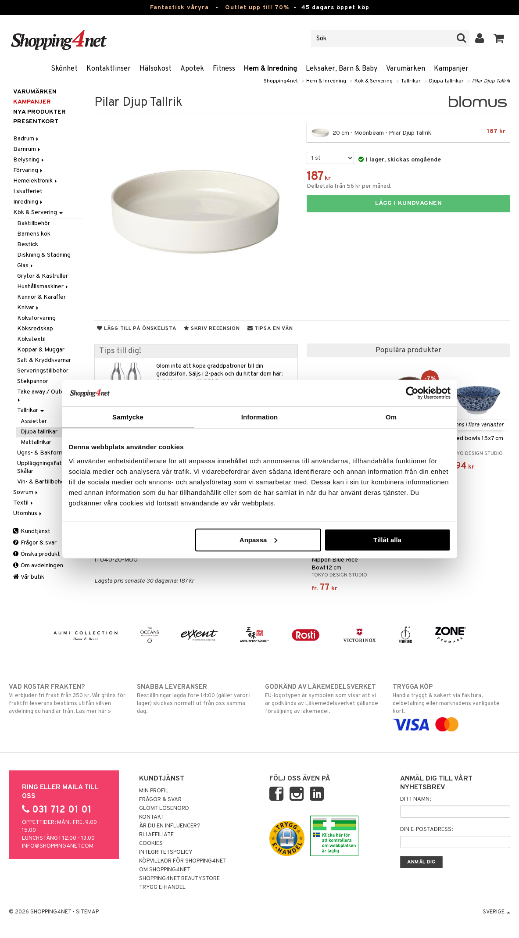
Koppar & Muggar (40, 350)
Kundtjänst (31, 531)
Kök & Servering (373, 81)
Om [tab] (391, 417)
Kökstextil (31, 339)
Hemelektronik (35, 181)
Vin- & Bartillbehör (42, 482)
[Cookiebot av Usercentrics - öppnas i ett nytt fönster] (412, 393)
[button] (499, 38)
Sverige (496, 912)
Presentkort (35, 121)
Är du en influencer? (169, 826)
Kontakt (152, 817)
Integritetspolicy (166, 852)
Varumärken (405, 68)
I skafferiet (28, 191)
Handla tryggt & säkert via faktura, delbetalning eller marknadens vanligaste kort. (451, 706)
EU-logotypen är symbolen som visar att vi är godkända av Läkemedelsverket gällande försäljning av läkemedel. (324, 699)
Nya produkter (39, 112)
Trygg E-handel (162, 887)
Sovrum (26, 492)
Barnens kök (33, 234)
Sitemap (87, 912)
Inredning (28, 202)
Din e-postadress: (426, 829)
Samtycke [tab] (127, 417)
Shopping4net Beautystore (179, 878)
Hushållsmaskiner (43, 286)
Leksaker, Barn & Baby (341, 68)
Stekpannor (32, 381)
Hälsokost (156, 68)
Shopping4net (281, 81)
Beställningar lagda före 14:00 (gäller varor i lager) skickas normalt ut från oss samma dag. (195, 699)
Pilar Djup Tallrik (491, 81)
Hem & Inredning (270, 68)
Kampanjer (451, 68)
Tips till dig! (120, 351)
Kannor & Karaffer (41, 297)
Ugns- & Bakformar (43, 453)
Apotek (192, 68)
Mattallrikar (36, 442)
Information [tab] (259, 417)
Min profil (153, 791)
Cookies (151, 843)
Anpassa (259, 539)
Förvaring (28, 170)
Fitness (224, 68)
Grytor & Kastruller (42, 276)
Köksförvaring (36, 318)
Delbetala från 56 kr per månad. (349, 186)
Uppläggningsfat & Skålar (42, 467)
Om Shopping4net (164, 870)
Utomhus (28, 513)
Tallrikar (411, 81)
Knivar (28, 307)
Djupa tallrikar (446, 81)
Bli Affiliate (156, 834)
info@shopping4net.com (57, 846)
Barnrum (27, 149)
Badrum (26, 139)
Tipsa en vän (270, 328)
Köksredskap (35, 329)
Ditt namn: (415, 799)
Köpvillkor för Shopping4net (182, 861)
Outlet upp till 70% (257, 7)
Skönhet (64, 68)
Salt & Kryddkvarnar (44, 360)
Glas (25, 265)
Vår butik (28, 577)
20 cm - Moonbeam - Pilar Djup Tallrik (408, 133)
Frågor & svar (35, 543)
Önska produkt (36, 554)
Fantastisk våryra (179, 7)
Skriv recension (212, 328)
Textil (23, 503)
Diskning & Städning (44, 255)
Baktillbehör (33, 223)
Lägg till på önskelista (137, 328)
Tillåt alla (387, 539)
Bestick (27, 244)
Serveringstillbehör (42, 371)
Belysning (29, 160)
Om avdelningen (38, 565)
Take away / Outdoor (46, 395)
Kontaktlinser (108, 68)
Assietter (34, 421)
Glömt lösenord (164, 808)
